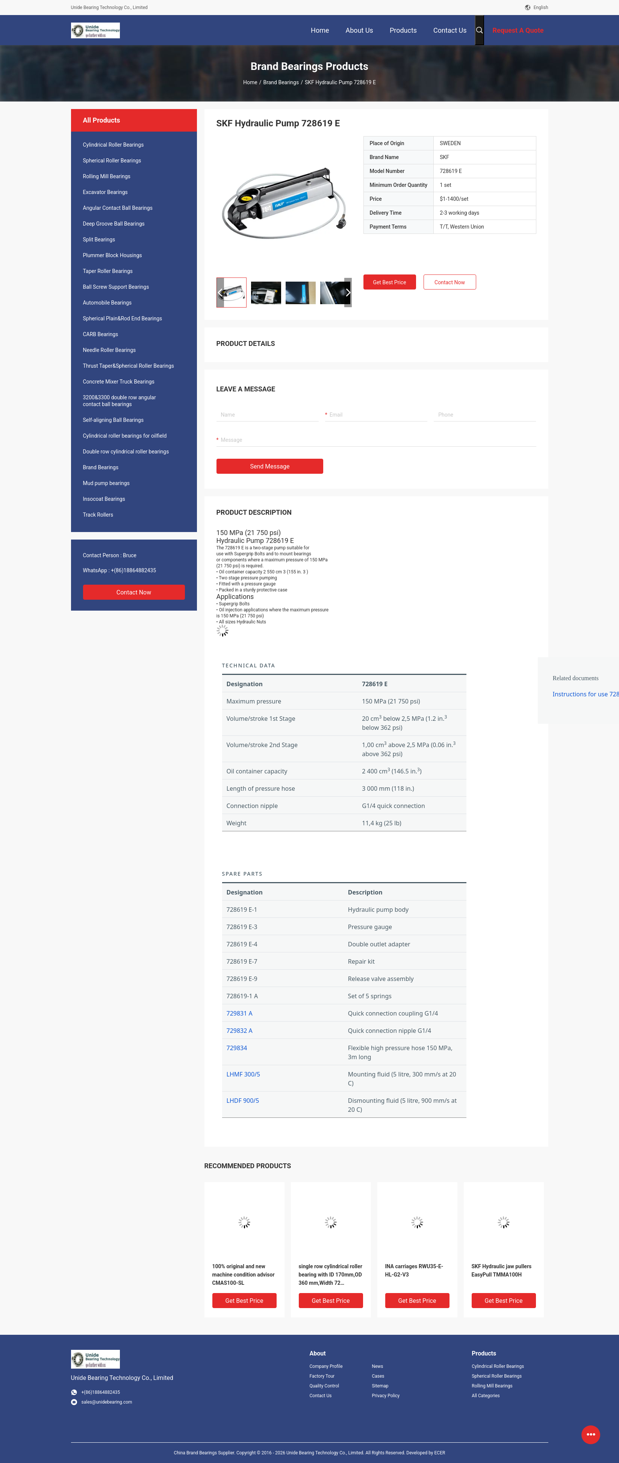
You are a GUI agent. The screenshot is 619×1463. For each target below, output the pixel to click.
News (377, 1366)
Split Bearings (99, 240)
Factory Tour (322, 1376)
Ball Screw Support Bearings (116, 287)
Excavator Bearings (105, 192)
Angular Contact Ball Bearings (118, 208)
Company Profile (326, 1366)
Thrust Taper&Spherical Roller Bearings (128, 366)
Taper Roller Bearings (108, 271)
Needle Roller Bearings (109, 350)
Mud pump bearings (106, 483)
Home (250, 82)
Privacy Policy (386, 1395)
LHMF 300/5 (243, 1074)
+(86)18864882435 (133, 570)
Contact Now (134, 592)
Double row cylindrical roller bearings (126, 452)
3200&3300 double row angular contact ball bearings (119, 400)
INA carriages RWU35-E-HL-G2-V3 (414, 1270)
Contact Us (321, 1395)
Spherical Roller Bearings (112, 161)
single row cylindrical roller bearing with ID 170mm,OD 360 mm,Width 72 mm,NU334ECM (330, 1275)
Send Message (270, 466)
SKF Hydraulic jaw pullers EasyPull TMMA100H (502, 1270)
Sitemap (380, 1386)
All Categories (485, 1395)
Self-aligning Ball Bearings (113, 420)
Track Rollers (98, 515)
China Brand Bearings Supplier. (205, 1452)
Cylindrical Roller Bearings (113, 145)
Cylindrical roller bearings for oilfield (125, 436)
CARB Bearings (100, 334)
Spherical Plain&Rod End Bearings (122, 318)
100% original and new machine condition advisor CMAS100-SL (243, 1274)
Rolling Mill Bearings (107, 176)
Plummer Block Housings (112, 255)
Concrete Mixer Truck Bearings (118, 382)
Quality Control (324, 1386)
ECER (439, 1452)
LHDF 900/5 (243, 1100)
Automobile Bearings (107, 303)
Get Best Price (389, 282)
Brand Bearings (281, 82)
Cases (378, 1376)
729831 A (240, 1013)
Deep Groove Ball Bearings (114, 224)
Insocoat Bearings (104, 499)
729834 (237, 1048)
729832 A (240, 1030)
